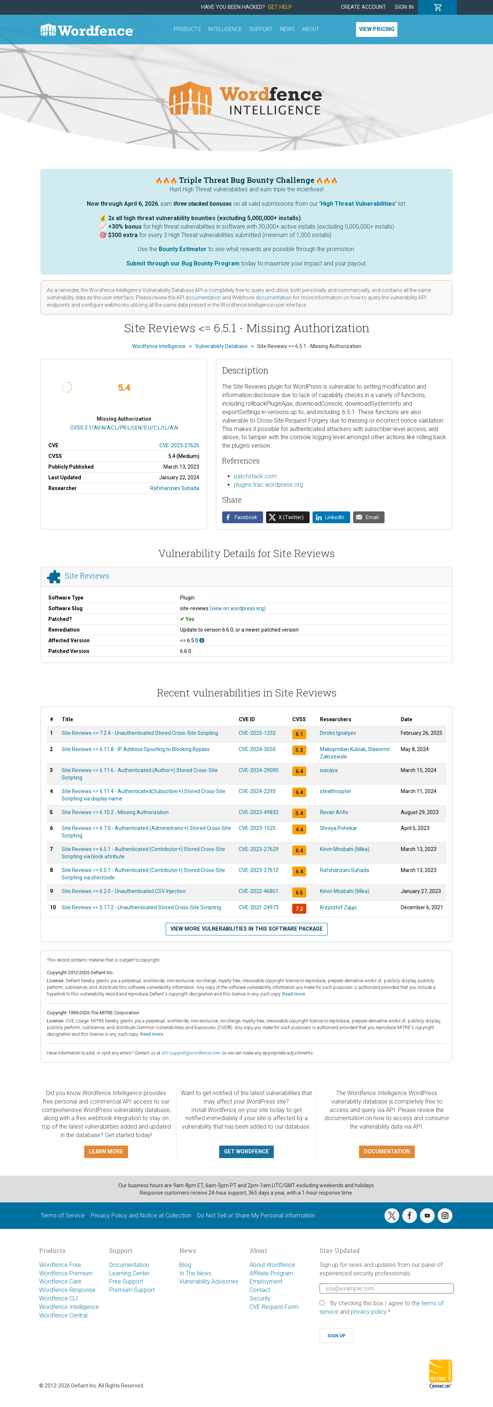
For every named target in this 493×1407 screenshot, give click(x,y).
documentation (203, 297)
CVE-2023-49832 (259, 812)
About (310, 29)
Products (187, 29)
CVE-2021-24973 (259, 907)
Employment (265, 1281)
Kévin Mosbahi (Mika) (344, 849)
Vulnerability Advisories (208, 1281)
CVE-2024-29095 (259, 770)
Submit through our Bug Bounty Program (182, 263)
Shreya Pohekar (338, 828)
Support (261, 29)
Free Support (126, 1281)
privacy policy (368, 1311)
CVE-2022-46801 (259, 891)
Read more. (294, 994)
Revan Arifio (334, 812)
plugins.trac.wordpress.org (268, 484)
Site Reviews (87, 576)
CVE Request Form (274, 1306)
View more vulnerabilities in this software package (246, 929)
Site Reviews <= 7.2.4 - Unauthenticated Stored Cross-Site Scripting (140, 733)
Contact (259, 1289)
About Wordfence (272, 1264)
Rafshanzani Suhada (174, 488)
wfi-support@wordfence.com (191, 1053)
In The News (195, 1273)
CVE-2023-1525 (257, 828)
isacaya (329, 770)
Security (259, 1298)
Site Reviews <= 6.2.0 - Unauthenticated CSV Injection (124, 891)
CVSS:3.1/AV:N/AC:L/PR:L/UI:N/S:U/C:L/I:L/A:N (124, 428)
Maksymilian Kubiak (343, 749)
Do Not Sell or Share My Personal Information (256, 1215)
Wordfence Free (60, 1264)
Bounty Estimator (183, 249)
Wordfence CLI (58, 1298)
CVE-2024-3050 (257, 749)
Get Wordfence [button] (246, 1152)
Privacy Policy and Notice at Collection (141, 1215)
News (287, 29)
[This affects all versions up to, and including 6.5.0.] (201, 640)
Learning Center (129, 1273)
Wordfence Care (60, 1281)
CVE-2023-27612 (259, 870)
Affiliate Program (271, 1273)
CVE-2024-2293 (257, 791)
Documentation (129, 1264)
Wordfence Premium (66, 1273)
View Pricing (376, 29)
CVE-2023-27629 (259, 849)
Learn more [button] (106, 1152)
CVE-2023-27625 (179, 445)
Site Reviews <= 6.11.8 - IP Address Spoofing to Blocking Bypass (136, 749)
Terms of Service (63, 1215)
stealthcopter (335, 791)
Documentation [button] (387, 1152)
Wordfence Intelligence (69, 1306)
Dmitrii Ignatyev (338, 733)
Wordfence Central (63, 1315)
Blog (185, 1264)
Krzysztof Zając (338, 907)
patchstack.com (255, 476)
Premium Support (132, 1289)
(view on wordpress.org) (238, 608)
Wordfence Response (67, 1289)
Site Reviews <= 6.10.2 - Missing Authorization (115, 812)
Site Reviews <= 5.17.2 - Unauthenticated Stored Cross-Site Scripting (141, 907)
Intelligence (225, 29)
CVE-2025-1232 (257, 733)
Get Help (280, 7)
